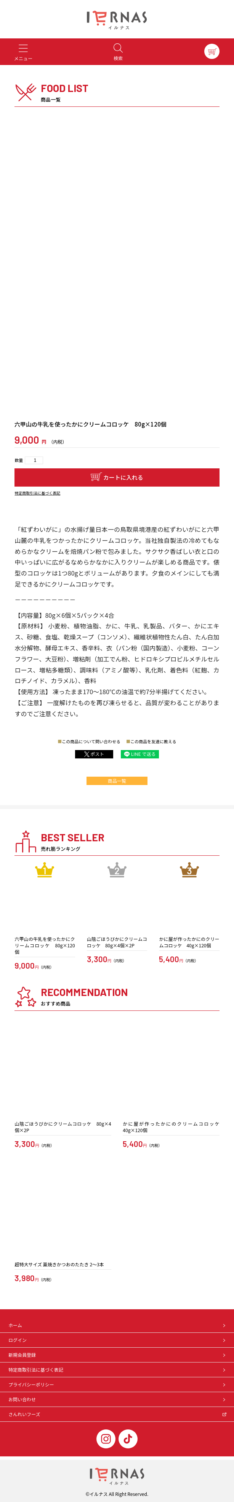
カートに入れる (123, 477)
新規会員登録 (117, 1354)
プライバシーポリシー (117, 1384)
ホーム (117, 1325)
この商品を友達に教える (153, 741)
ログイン (117, 1340)
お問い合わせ (117, 1399)
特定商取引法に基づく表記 (37, 493)
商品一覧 (117, 780)
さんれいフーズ (117, 1414)
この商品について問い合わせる (91, 741)
